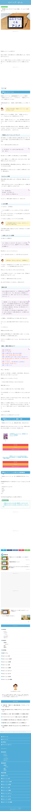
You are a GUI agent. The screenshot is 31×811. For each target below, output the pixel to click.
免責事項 (19, 808)
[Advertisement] (15, 41)
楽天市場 (15, 462)
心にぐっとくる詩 (6, 664)
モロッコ (5, 637)
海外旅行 (4, 629)
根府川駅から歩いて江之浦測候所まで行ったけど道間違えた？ (14, 722)
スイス (5, 631)
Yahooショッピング (15, 449)
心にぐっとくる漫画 (6, 667)
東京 (5, 645)
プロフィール (5, 736)
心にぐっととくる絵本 (7, 658)
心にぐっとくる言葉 (6, 661)
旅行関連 (4, 650)
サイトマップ (5, 739)
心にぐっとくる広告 (6, 676)
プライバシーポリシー (7, 744)
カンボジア (6, 636)
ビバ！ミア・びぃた (15, 2)
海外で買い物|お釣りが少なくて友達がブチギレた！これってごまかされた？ (16, 710)
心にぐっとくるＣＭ (6, 673)
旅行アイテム (5, 653)
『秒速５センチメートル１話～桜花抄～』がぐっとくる (15, 503)
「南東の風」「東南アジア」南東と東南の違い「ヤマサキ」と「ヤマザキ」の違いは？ (15, 706)
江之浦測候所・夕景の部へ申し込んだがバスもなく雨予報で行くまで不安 (15, 726)
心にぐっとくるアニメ (7, 670)
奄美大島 (6, 644)
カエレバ (15, 436)
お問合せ (4, 742)
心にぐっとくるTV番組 (7, 679)
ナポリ (6, 634)
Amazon (15, 447)
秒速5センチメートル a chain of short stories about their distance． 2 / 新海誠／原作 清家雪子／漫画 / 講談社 (15, 457)
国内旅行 (4, 640)
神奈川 (5, 647)
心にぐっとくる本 (6, 778)
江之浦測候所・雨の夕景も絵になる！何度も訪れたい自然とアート (15, 719)
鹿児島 (5, 642)
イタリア (5, 632)
